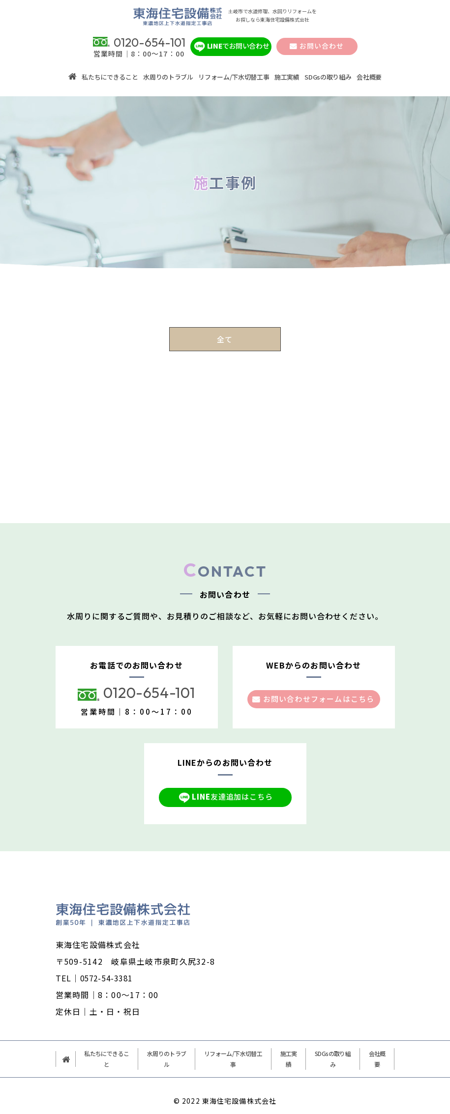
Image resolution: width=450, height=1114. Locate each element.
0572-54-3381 (109, 967)
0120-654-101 (149, 681)
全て (225, 328)
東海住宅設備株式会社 (239, 1090)
